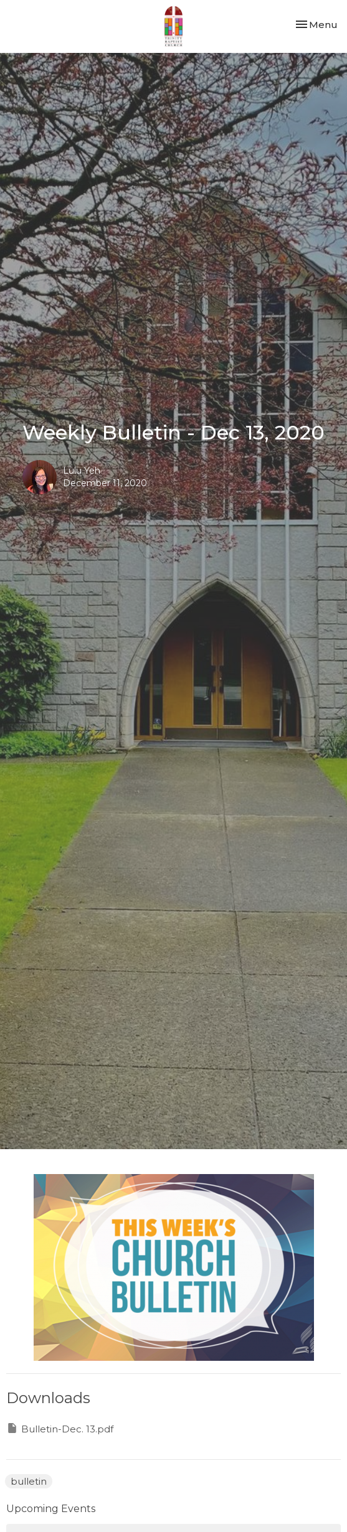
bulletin (29, 1481)
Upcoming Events (50, 1509)
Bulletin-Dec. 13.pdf (59, 1428)
